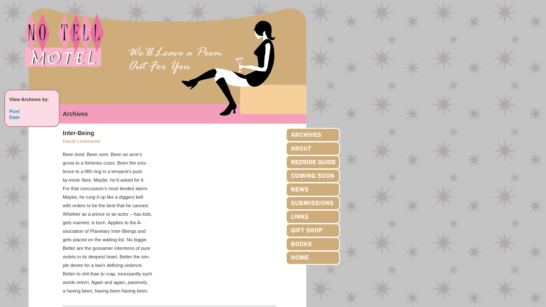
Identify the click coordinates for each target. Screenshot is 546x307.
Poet (14, 111)
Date (14, 117)
